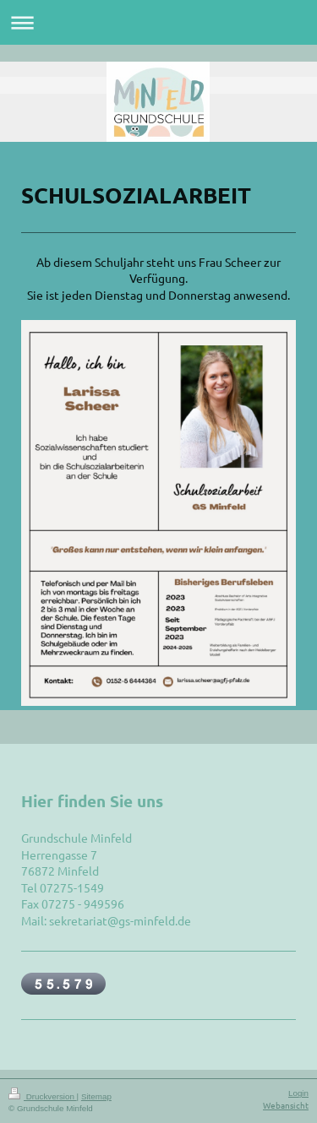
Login (298, 1093)
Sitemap (96, 1096)
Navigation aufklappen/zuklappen (158, 22)
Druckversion (42, 1096)
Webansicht (286, 1105)
